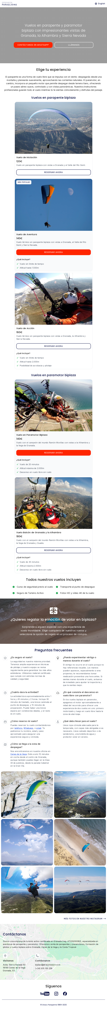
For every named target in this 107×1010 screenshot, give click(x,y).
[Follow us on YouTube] (44, 994)
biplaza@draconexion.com (47, 965)
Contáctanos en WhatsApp (33, 45)
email (38, 728)
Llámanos (74, 45)
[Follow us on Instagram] (56, 994)
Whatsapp (28, 728)
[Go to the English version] (100, 3)
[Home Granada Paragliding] (9, 3)
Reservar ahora (53, 172)
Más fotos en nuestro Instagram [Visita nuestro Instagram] (85, 918)
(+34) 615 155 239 (43, 968)
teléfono (18, 728)
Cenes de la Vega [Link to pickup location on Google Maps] (18, 754)
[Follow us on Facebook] (65, 994)
